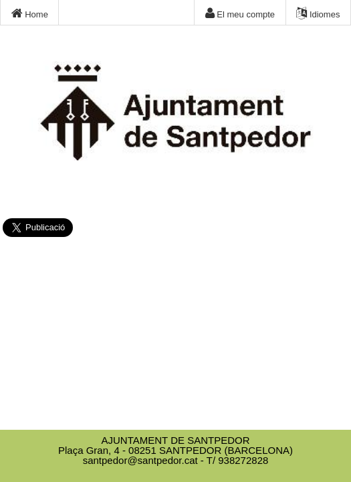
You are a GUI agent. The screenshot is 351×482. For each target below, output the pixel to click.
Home (29, 13)
